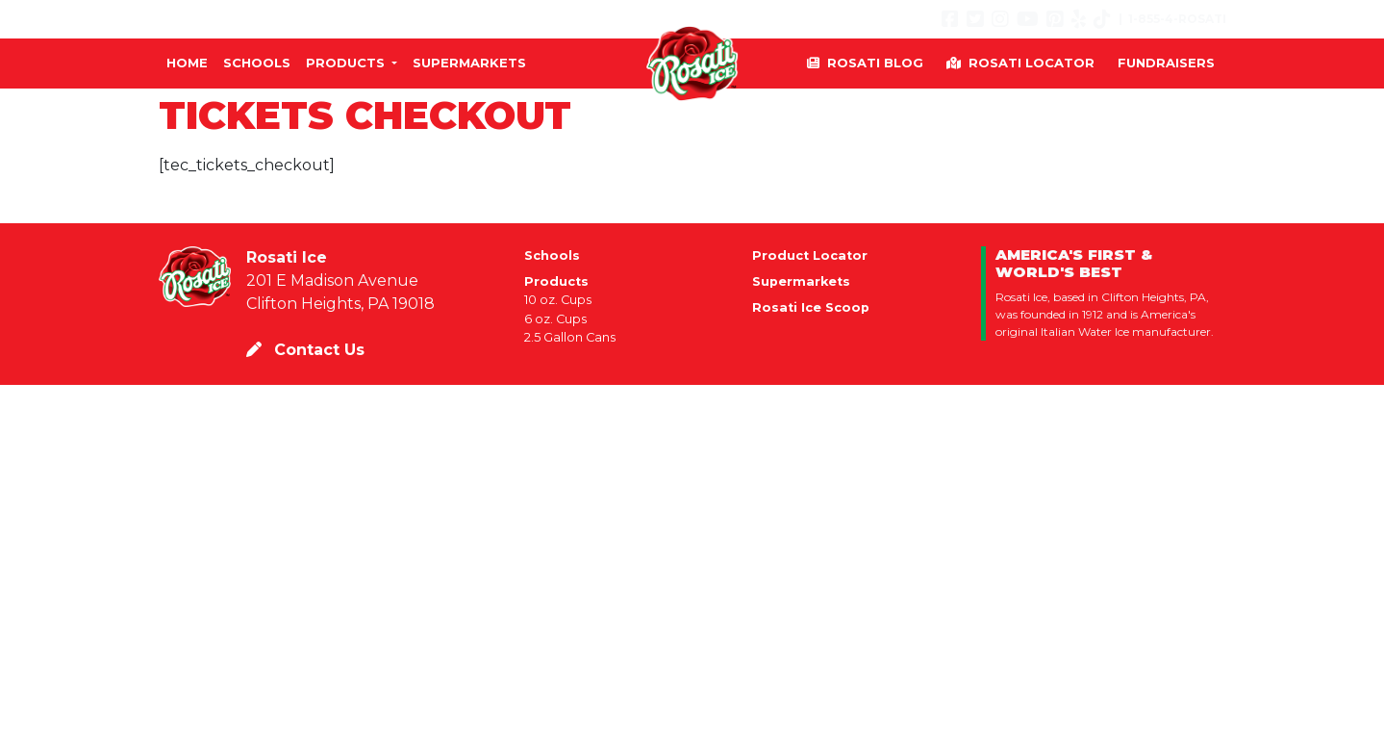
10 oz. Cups (557, 300)
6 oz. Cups (555, 319)
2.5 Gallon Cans (570, 337)
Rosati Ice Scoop (810, 307)
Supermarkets (801, 281)
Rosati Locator (1020, 62)
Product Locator (810, 255)
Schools (552, 255)
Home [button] (187, 62)
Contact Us (305, 350)
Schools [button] (256, 62)
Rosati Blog (865, 62)
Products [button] (347, 62)
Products (556, 281)
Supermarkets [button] (469, 62)
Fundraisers (1166, 62)
